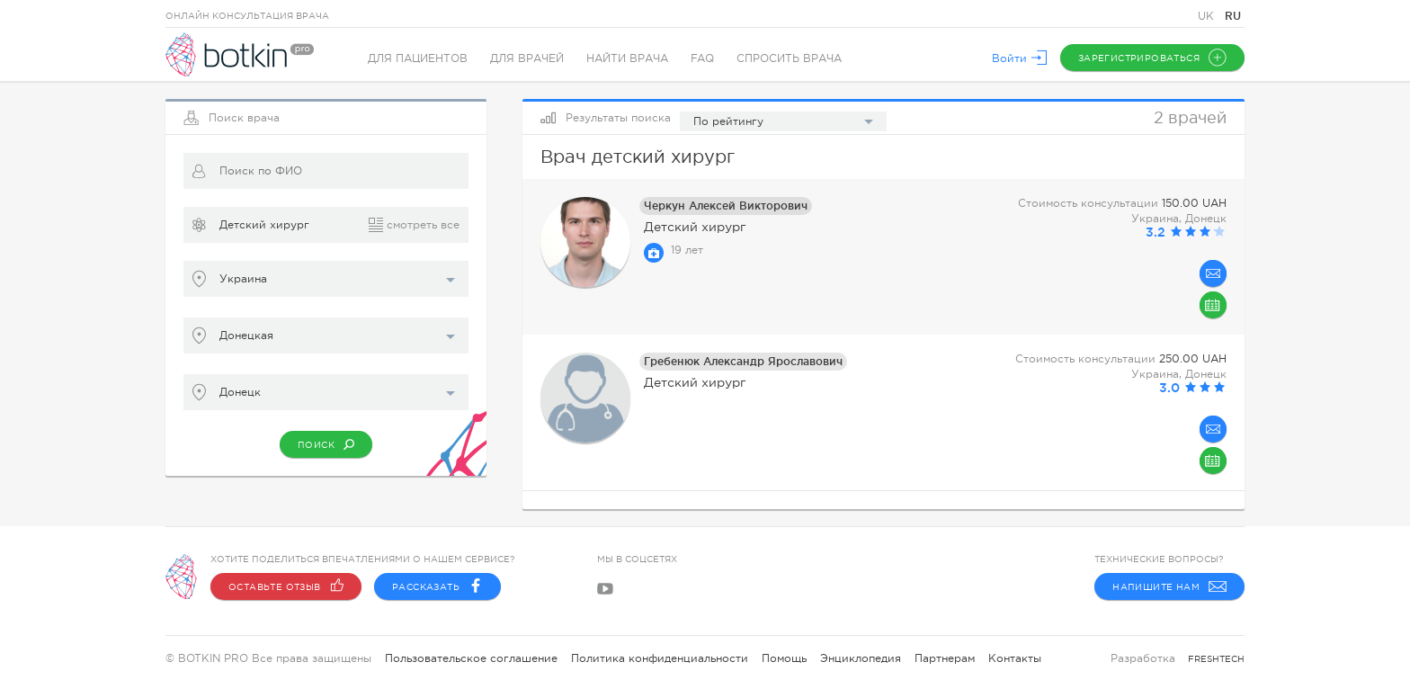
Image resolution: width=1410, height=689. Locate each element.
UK (1208, 16)
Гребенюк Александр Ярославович (743, 361)
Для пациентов (418, 58)
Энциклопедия (860, 658)
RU (1233, 16)
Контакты (1014, 658)
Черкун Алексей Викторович (726, 205)
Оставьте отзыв (286, 586)
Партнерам (945, 658)
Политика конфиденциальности (659, 658)
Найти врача (627, 58)
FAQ (702, 58)
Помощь (784, 658)
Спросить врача (789, 58)
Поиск (326, 444)
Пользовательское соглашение (471, 658)
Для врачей (527, 58)
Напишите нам (1169, 586)
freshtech (1216, 659)
